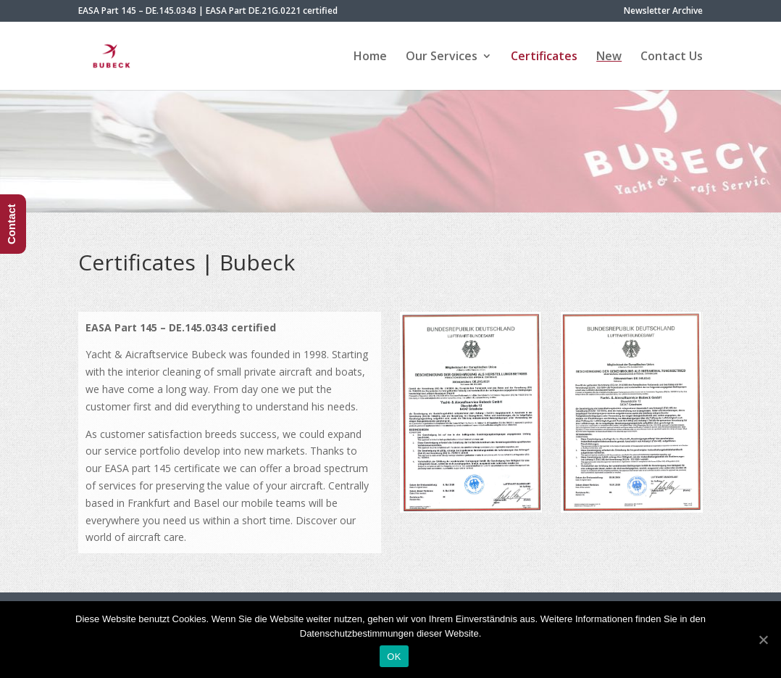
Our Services (441, 57)
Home (370, 57)
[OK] (763, 639)
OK (394, 656)
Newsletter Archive (663, 12)
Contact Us (671, 57)
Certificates (544, 57)
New (609, 57)
